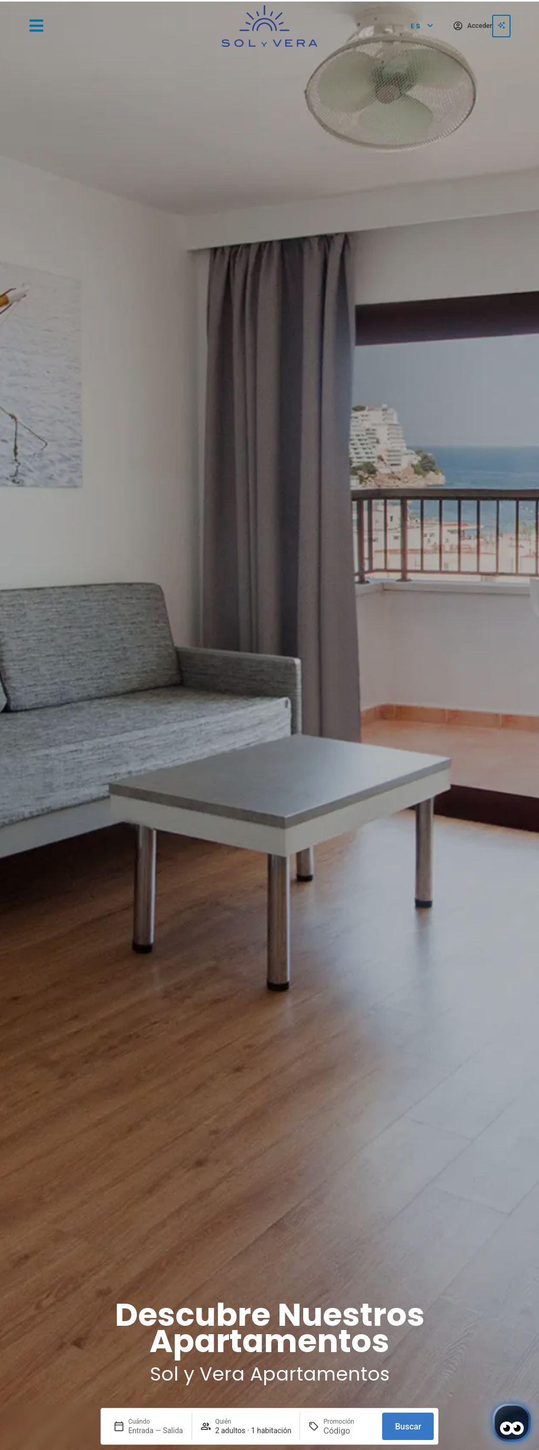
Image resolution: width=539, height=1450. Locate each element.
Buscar (408, 1427)
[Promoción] (348, 1431)
